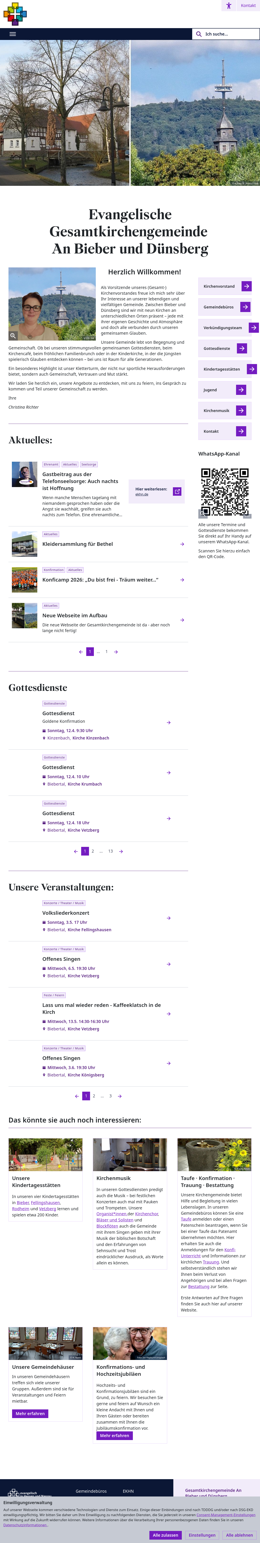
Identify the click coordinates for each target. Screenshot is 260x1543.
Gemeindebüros (219, 306)
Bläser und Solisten (114, 1220)
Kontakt (248, 5)
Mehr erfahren (30, 1413)
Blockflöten (107, 1226)
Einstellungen (202, 1535)
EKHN (128, 1491)
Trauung (211, 1262)
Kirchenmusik (216, 410)
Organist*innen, (112, 1214)
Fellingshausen (45, 1202)
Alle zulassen (165, 1535)
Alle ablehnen (239, 1535)
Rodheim (20, 1209)
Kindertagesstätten (222, 369)
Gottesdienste (217, 348)
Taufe (186, 1219)
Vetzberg (47, 1209)
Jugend (210, 389)
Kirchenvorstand (219, 286)
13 (110, 851)
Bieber (23, 1202)
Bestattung (198, 1286)
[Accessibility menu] (228, 5)
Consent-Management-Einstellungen (226, 1515)
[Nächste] (121, 851)
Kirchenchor (146, 1214)
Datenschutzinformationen (25, 1525)
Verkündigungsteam (223, 327)
